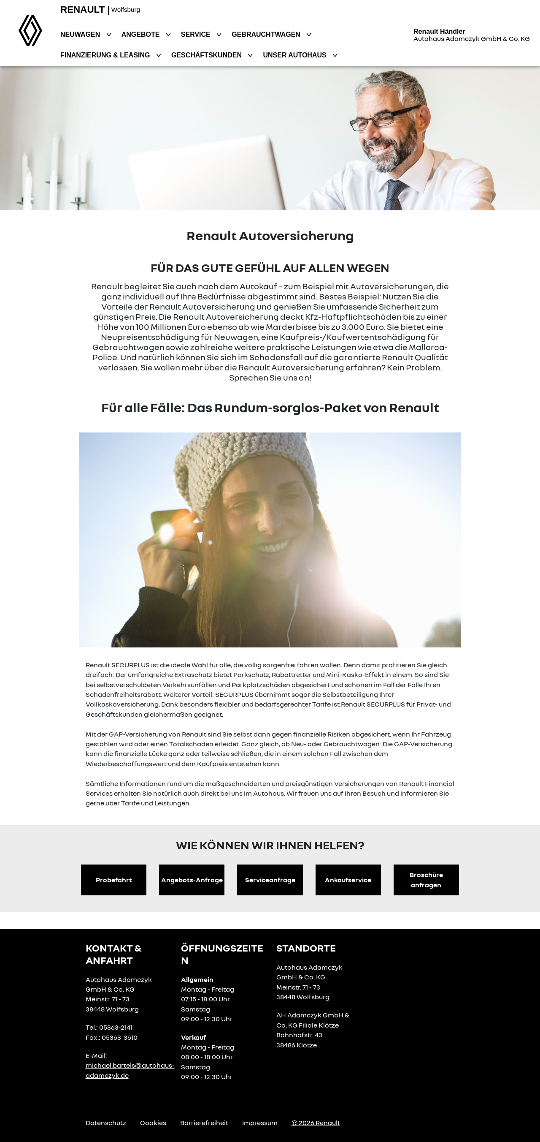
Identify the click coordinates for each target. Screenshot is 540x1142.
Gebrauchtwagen (267, 34)
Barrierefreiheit (204, 1122)
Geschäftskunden (207, 55)
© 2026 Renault (316, 1122)
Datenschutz (106, 1122)
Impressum (260, 1122)
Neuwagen (81, 34)
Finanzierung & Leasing (106, 55)
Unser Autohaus (295, 55)
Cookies (153, 1122)
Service (196, 34)
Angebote (142, 34)
